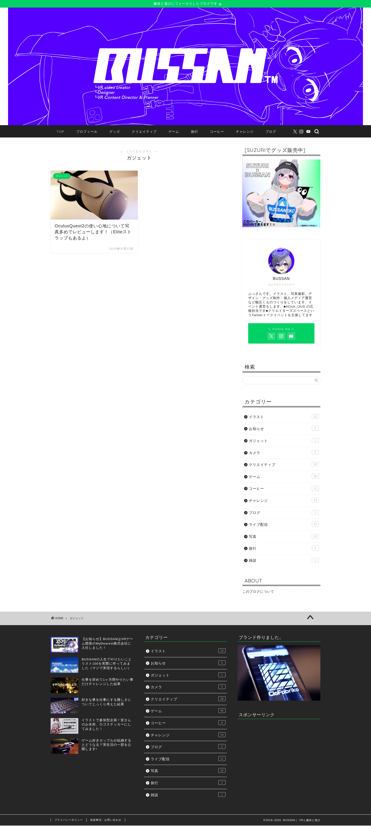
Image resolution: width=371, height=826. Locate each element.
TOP (60, 132)
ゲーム (173, 132)
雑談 (284, 560)
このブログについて (258, 592)
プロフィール (86, 132)
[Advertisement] (279, 756)
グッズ (114, 132)
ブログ (270, 132)
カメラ (284, 452)
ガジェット (284, 440)
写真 (284, 536)
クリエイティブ (144, 132)
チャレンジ (245, 132)
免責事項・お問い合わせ (105, 820)
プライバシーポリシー (68, 820)
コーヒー (217, 132)
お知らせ (284, 428)
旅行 (194, 132)
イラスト (284, 416)
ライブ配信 (284, 524)
